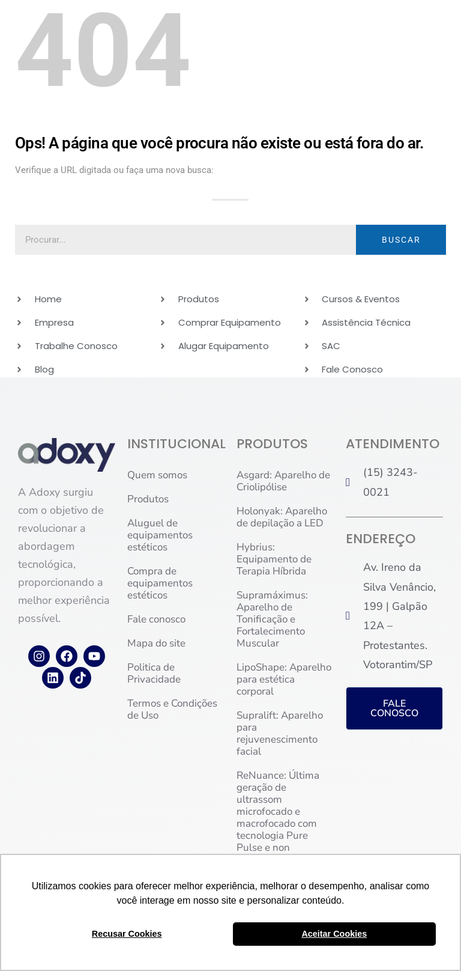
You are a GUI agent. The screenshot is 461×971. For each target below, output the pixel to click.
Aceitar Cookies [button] (334, 934)
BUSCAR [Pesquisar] (401, 240)
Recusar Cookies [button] (127, 934)
